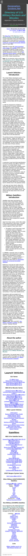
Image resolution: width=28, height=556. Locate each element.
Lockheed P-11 (14, 517)
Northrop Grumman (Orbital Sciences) (14, 419)
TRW (14, 443)
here (24, 31)
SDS (14, 528)
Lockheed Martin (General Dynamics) (14, 392)
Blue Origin (14, 426)
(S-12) (14, 455)
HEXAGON (14, 525)
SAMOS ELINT (14, 516)
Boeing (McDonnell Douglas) (14, 394)
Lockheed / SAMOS (14, 483)
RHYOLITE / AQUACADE (14, 523)
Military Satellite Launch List (14, 546)
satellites (14, 48)
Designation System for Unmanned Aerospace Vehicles (14, 42)
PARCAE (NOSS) (14, 527)
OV (14, 491)
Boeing (14, 400)
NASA (13, 412)
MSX (14, 494)
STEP (14, 493)
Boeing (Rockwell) (14, 414)
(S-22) (14, 469)
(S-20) (14, 466)
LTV (14, 379)
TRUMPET (14, 536)
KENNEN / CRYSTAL (14, 529)
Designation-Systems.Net (13, 7)
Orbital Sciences (14, 407)
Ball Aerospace (14, 459)
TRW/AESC (14, 442)
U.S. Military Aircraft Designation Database (13, 358)
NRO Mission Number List (14, 547)
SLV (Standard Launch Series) (13, 52)
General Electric (14, 439)
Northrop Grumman (14, 499)
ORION (14, 532)
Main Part (7, 36)
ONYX (14, 534)
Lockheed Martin (14, 397)
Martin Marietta (14, 383)
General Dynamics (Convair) (14, 382)
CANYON (14, 521)
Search (16, 28)
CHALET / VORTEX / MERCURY (14, 531)
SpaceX (14, 421)
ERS (14, 489)
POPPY (17, 486)
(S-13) (14, 457)
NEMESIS (14, 538)
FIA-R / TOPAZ (14, 539)
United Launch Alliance (14, 425)
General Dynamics (14, 390)
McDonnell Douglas (14, 381)
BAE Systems (14, 476)
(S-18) (14, 463)
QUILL (14, 520)
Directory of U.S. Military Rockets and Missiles (14, 15)
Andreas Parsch (14, 25)
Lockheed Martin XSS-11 (14, 454)
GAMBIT (14, 519)
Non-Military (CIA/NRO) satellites (12, 322)
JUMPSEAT (14, 524)
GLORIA (14, 535)
